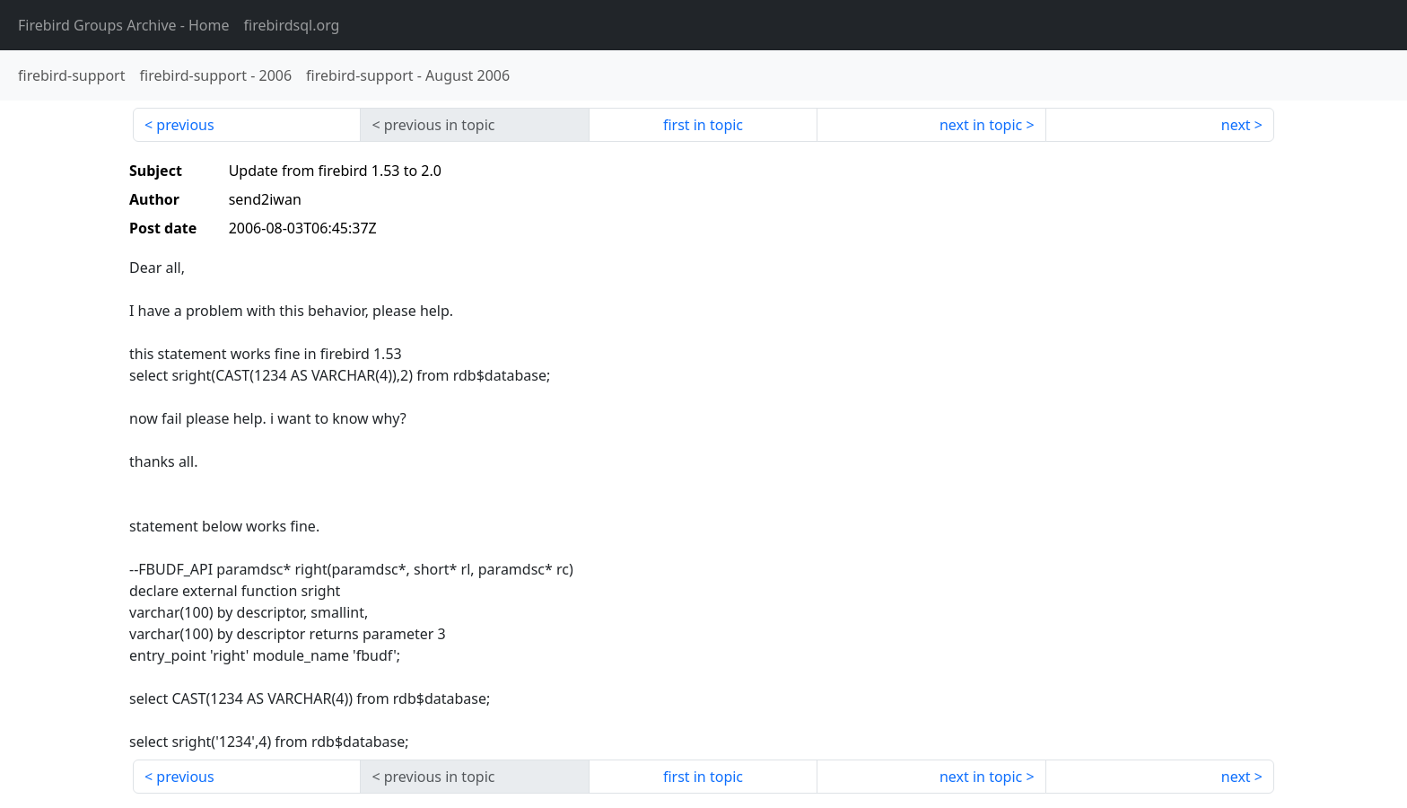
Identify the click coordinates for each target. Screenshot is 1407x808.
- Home (124, 25)
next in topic (980, 125)
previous (185, 125)
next (1236, 125)
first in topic (703, 125)
